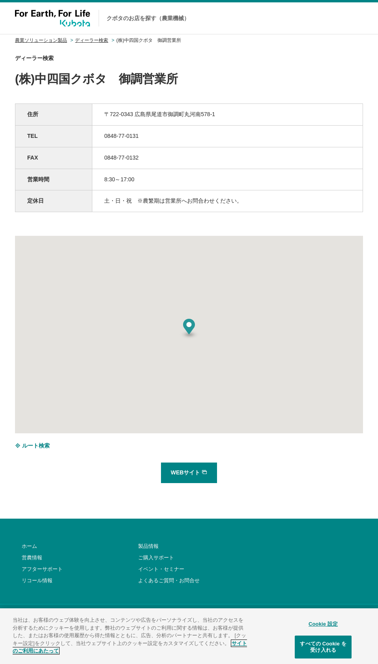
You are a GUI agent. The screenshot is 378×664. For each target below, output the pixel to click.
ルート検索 (32, 445)
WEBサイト (189, 472)
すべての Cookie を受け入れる (323, 652)
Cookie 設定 (323, 629)
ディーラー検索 (91, 40)
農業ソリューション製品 (41, 40)
